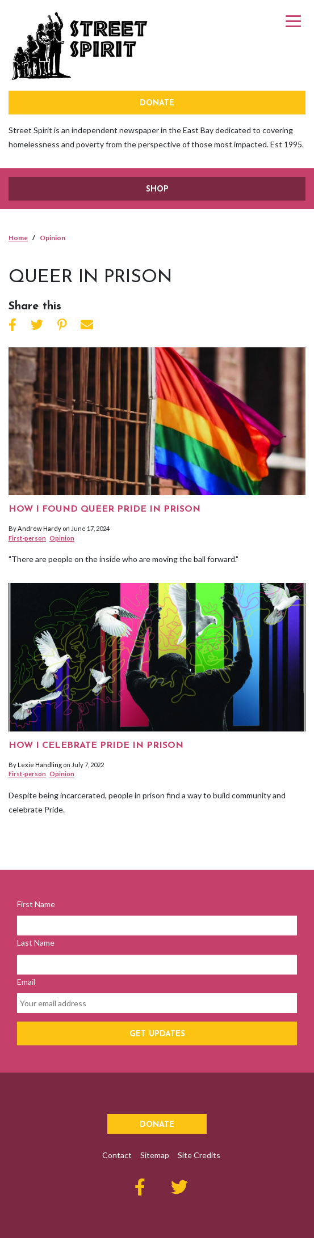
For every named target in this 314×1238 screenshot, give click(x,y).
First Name (36, 904)
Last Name (36, 942)
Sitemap (154, 1155)
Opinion (61, 538)
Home (18, 237)
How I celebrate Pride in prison (96, 745)
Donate (157, 103)
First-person (27, 538)
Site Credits (199, 1155)
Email (26, 981)
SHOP (157, 189)
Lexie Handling (40, 764)
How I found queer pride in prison (104, 509)
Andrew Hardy (39, 528)
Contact (117, 1155)
